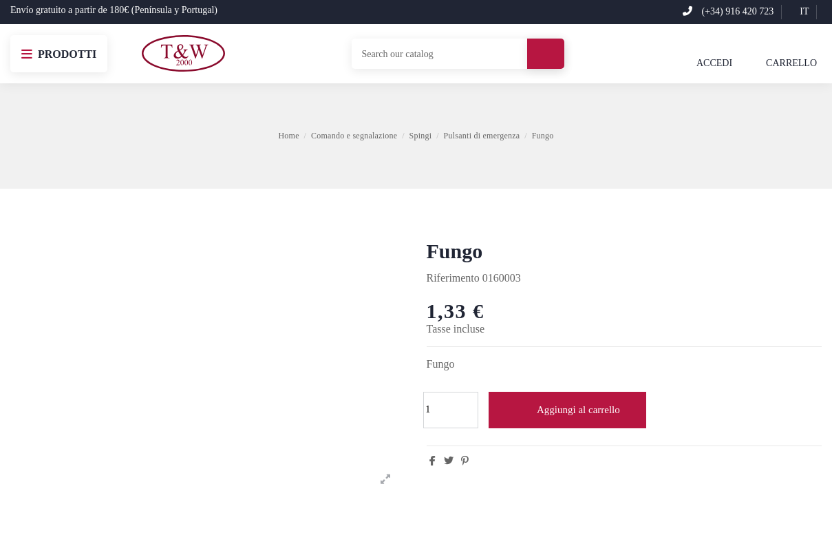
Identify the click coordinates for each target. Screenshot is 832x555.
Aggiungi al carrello (567, 409)
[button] (58, 53)
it (799, 11)
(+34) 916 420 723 (728, 11)
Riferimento (453, 278)
